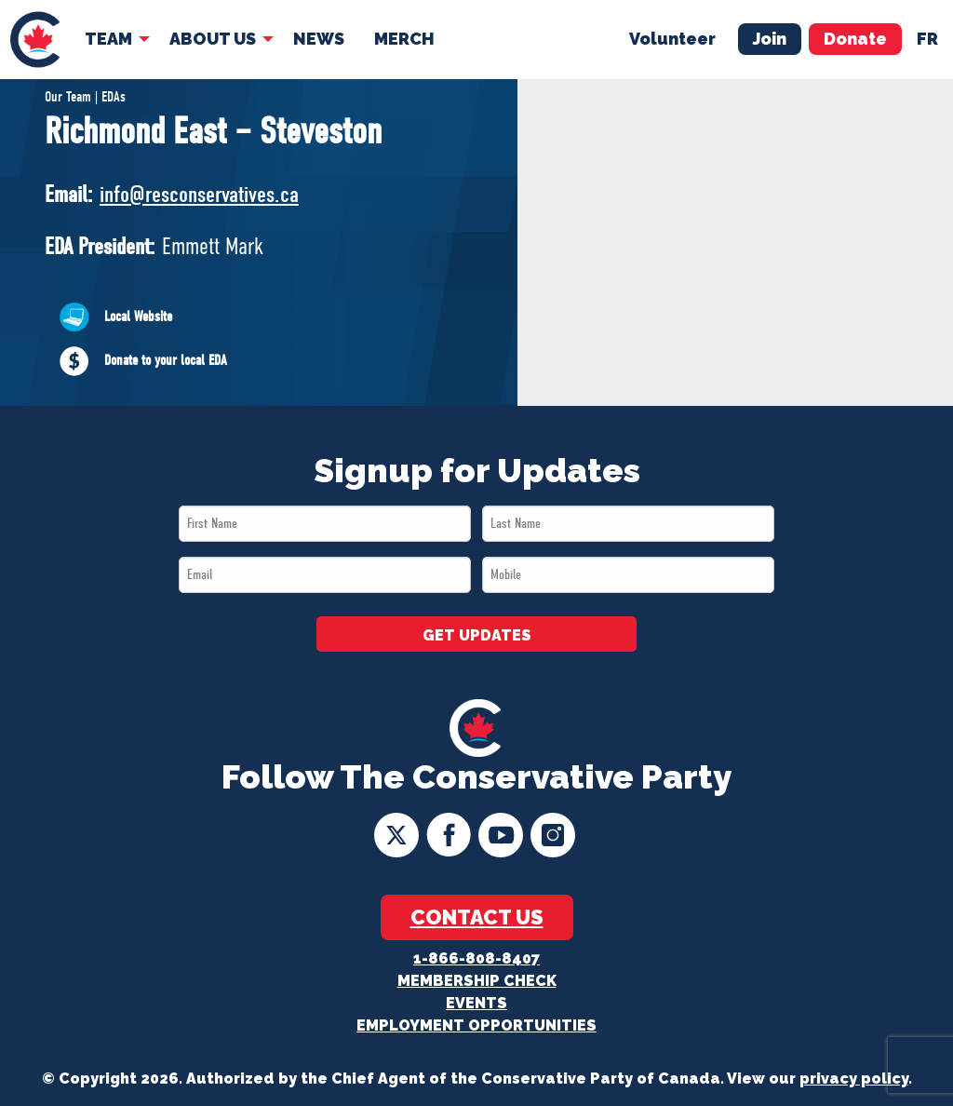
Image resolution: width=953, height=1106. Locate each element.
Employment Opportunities (476, 1025)
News (318, 38)
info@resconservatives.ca (199, 194)
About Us (212, 38)
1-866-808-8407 (476, 958)
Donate (855, 38)
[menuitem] (35, 39)
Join (769, 38)
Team (108, 38)
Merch (404, 38)
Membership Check (477, 981)
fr (927, 38)
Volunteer (672, 38)
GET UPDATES (477, 635)
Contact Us (477, 917)
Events (476, 1003)
